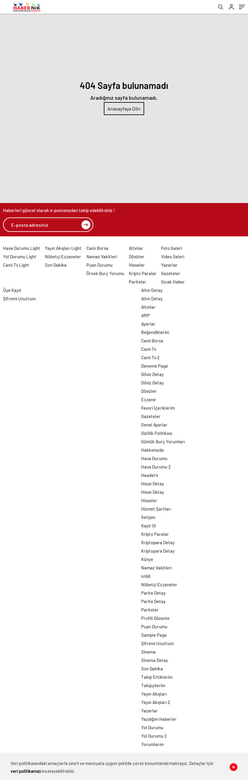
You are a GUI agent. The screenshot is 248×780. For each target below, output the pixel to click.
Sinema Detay (154, 660)
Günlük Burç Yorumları (163, 441)
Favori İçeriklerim (158, 408)
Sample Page (154, 635)
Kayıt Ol (148, 525)
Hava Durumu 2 (156, 466)
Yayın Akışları (154, 694)
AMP (145, 315)
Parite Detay (153, 593)
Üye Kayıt (12, 290)
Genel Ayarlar (154, 424)
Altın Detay (152, 290)
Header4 (149, 475)
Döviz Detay (152, 374)
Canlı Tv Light (16, 265)
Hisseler (137, 265)
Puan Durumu (99, 265)
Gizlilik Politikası (156, 433)
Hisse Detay (152, 483)
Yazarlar (169, 265)
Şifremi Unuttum (19, 298)
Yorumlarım (152, 744)
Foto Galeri (171, 248)
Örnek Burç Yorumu (105, 273)
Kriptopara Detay (158, 542)
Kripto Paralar (143, 273)
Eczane (148, 399)
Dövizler (136, 256)
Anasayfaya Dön (124, 108)
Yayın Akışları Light (63, 248)
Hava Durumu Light (21, 248)
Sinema (148, 651)
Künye (147, 559)
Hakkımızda (152, 450)
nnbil (145, 576)
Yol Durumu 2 (154, 736)
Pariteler (137, 281)
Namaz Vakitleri (101, 256)
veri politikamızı (26, 771)
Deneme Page (154, 366)
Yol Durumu (152, 727)
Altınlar (136, 248)
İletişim (148, 517)
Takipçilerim (153, 685)
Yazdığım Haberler (159, 719)
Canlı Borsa (97, 248)
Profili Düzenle (155, 618)
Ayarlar (148, 323)
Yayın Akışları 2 (155, 702)
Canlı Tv (148, 349)
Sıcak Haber (173, 281)
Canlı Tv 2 (150, 357)
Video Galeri (172, 256)
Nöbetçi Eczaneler (63, 256)
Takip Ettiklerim (156, 677)
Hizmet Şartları (156, 508)
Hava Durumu (154, 458)
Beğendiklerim (155, 332)
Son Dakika (56, 265)
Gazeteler (170, 273)
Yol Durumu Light (19, 256)
